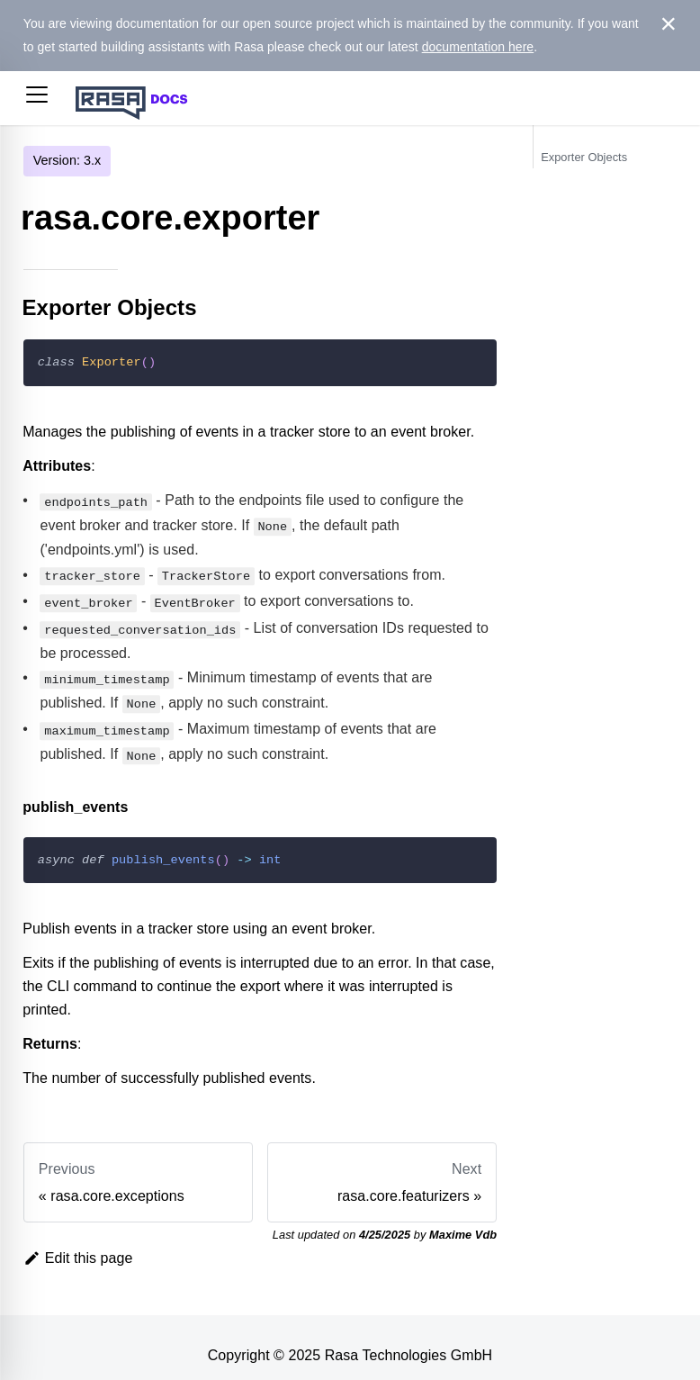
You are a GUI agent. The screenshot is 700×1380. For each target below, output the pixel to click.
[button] (36, 98)
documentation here (478, 47)
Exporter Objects (584, 157)
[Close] (668, 24)
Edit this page (78, 1241)
